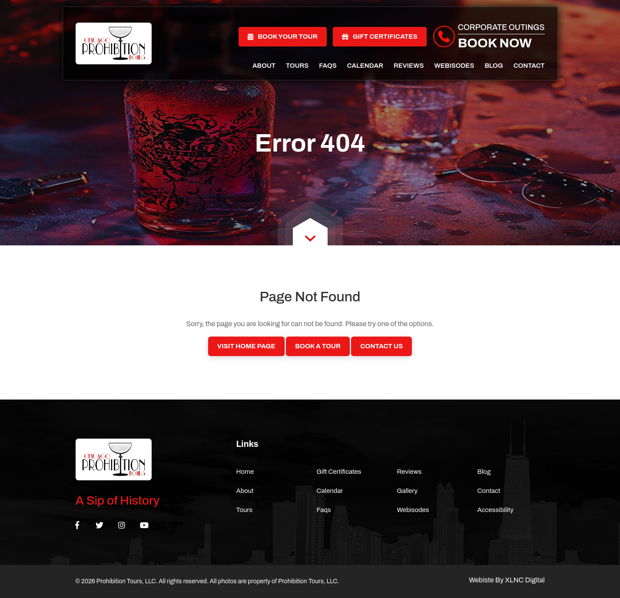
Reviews (409, 65)
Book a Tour (318, 346)
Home (245, 471)
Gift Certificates (380, 36)
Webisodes (454, 65)
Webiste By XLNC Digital (506, 580)
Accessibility (495, 509)
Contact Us (381, 346)
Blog (493, 65)
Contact (529, 65)
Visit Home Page (246, 346)
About (263, 65)
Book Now (495, 43)
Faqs (327, 65)
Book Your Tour (283, 36)
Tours (297, 65)
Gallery (407, 490)
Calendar (365, 65)
